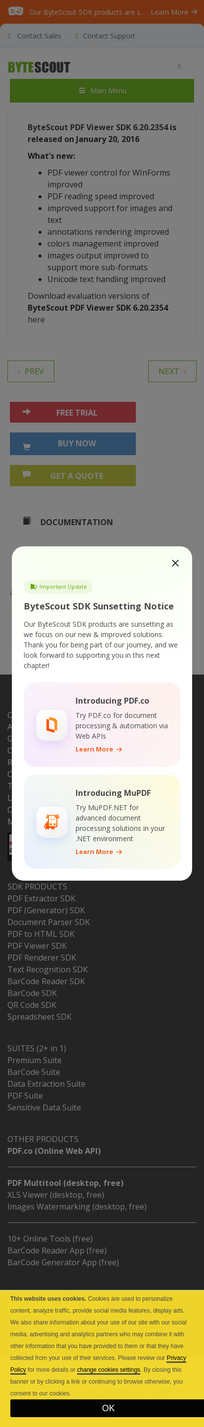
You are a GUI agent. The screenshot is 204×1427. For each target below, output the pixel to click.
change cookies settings (108, 1369)
